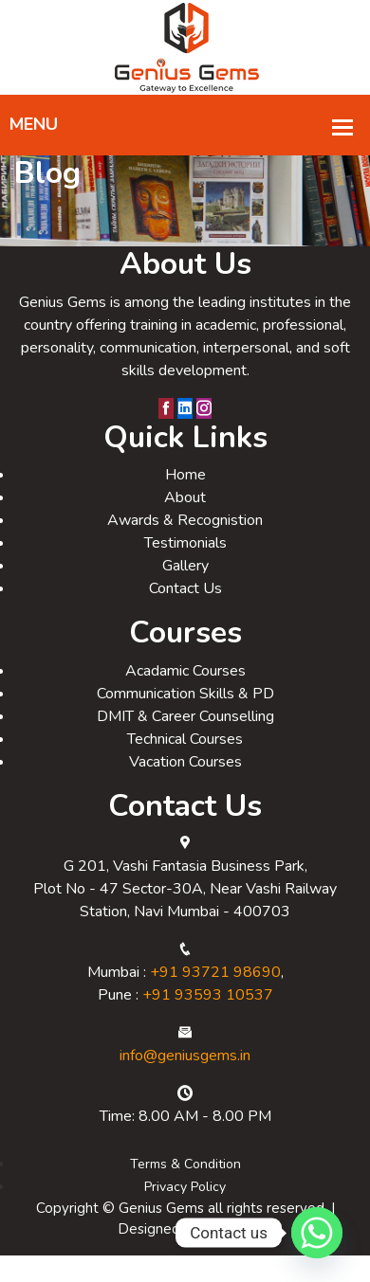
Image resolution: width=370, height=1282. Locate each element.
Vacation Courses (185, 788)
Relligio (228, 1255)
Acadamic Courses (185, 697)
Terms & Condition (185, 1191)
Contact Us (185, 615)
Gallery (185, 592)
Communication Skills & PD (185, 720)
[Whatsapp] (316, 1232)
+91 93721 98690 (215, 998)
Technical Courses (185, 765)
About (185, 524)
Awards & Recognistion (185, 546)
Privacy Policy (185, 1213)
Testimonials (185, 569)
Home (185, 501)
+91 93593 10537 (207, 1021)
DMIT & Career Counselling (185, 742)
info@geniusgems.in (185, 1082)
